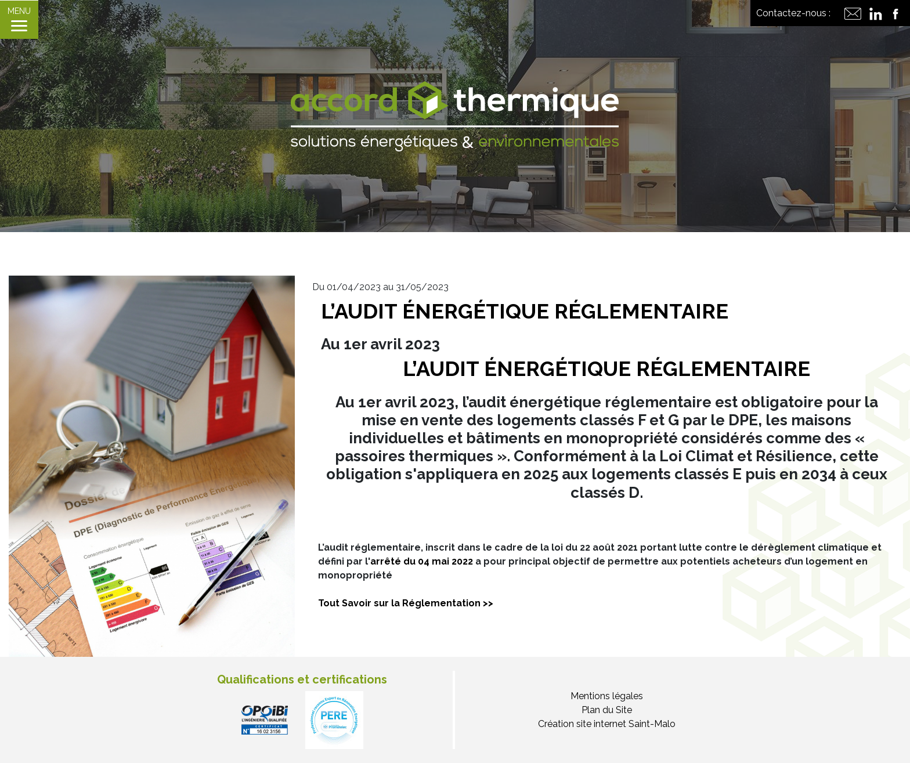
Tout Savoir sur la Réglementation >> (407, 603)
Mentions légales (606, 695)
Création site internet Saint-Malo (607, 723)
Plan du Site (607, 709)
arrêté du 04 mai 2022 (421, 561)
